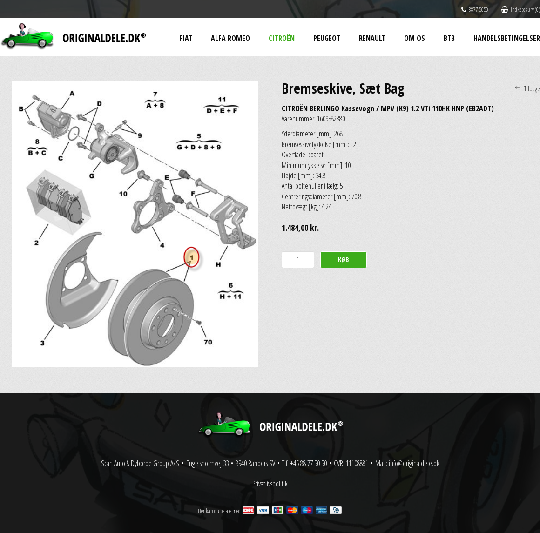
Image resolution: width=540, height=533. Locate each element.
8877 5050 (474, 9)
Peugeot (326, 38)
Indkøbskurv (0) (520, 9)
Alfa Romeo (230, 38)
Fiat (185, 38)
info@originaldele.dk (414, 463)
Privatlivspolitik (270, 484)
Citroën (282, 38)
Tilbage (532, 88)
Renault (372, 38)
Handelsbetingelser (506, 38)
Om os (414, 38)
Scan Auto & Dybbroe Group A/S (140, 463)
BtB (449, 38)
